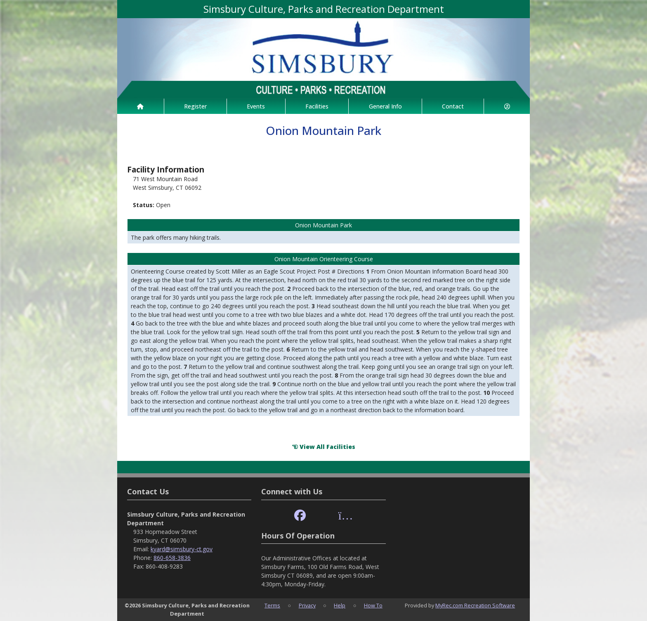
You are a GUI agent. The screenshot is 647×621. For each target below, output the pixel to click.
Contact (453, 106)
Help (339, 605)
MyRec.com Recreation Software (475, 605)
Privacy (307, 605)
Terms (272, 605)
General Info (385, 106)
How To (373, 605)
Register (195, 106)
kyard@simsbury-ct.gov (182, 549)
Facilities (316, 106)
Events (256, 106)
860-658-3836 (172, 558)
